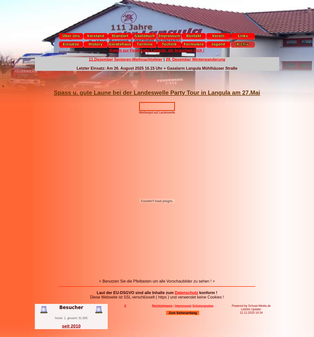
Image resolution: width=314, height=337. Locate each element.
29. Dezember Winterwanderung (195, 59)
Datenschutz (186, 293)
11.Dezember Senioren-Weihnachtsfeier (125, 59)
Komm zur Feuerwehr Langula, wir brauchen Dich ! (157, 50)
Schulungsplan (202, 306)
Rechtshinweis (162, 306)
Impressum (183, 306)
